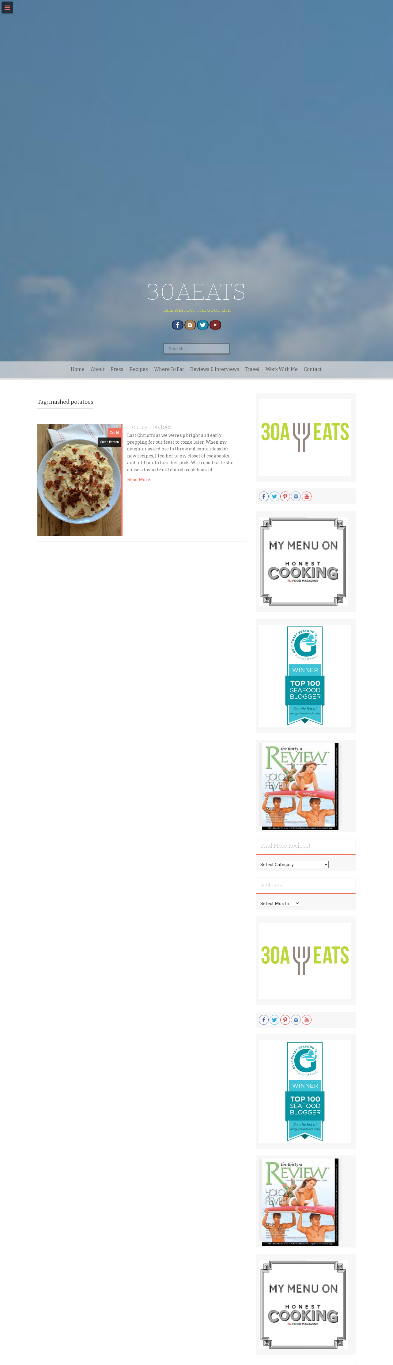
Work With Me (282, 369)
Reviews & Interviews (214, 369)
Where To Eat (169, 369)
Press (117, 369)
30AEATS (196, 292)
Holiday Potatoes (149, 426)
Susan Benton (109, 442)
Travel (252, 369)
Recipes (139, 369)
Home (78, 369)
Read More (138, 479)
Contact (313, 369)
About (98, 369)
